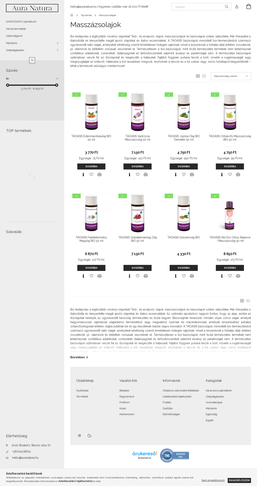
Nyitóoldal (82, 390)
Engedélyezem (239, 480)
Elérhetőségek (171, 414)
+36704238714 (21, 451)
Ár (7, 78)
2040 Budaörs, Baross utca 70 (31, 445)
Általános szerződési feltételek (181, 390)
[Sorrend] (231, 76)
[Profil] (237, 6)
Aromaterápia (214, 402)
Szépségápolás (15, 50)
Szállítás (168, 408)
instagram (79, 435)
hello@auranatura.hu (25, 457)
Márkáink (11, 43)
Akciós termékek (16, 28)
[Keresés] (201, 6)
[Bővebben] (160, 357)
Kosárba (91, 166)
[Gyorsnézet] (83, 175)
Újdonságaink (14, 35)
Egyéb (209, 420)
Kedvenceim (127, 414)
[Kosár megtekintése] (246, 6)
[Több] (32, 60)
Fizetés (167, 402)
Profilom (124, 402)
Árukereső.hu (144, 458)
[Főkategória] (72, 15)
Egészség (211, 414)
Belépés (124, 390)
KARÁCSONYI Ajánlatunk (21, 21)
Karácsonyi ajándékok (219, 390)
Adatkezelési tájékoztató (177, 396)
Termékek (82, 396)
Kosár (122, 408)
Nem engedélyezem (213, 480)
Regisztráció (126, 396)
